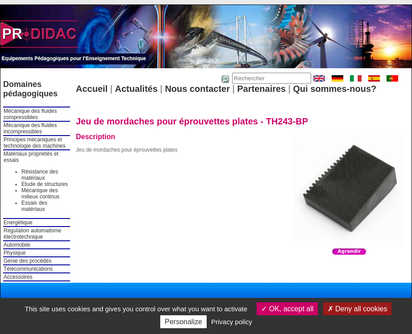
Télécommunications (28, 269)
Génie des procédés (27, 261)
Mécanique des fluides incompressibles (30, 128)
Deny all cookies (357, 309)
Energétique (18, 222)
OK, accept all (287, 309)
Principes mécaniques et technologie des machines (35, 142)
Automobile (17, 245)
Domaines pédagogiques (30, 89)
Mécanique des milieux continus (40, 193)
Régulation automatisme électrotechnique (32, 233)
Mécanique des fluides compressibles (30, 114)
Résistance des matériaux (39, 175)
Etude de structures (44, 184)
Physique (14, 253)
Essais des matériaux (34, 206)
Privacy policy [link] (231, 322)
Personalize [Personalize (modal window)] (183, 322)
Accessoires (18, 277)
